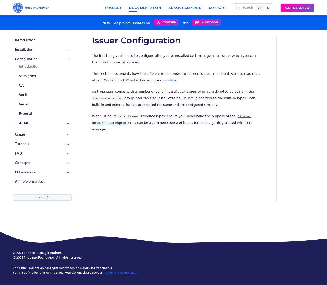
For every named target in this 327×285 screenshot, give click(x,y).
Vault (23, 95)
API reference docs (30, 182)
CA (21, 86)
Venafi (24, 104)
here (173, 80)
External (25, 114)
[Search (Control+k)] (253, 7)
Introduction (25, 40)
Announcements (184, 8)
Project (113, 8)
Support (217, 8)
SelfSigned (27, 76)
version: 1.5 (42, 197)
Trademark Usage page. (120, 273)
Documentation (145, 8)
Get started (297, 8)
